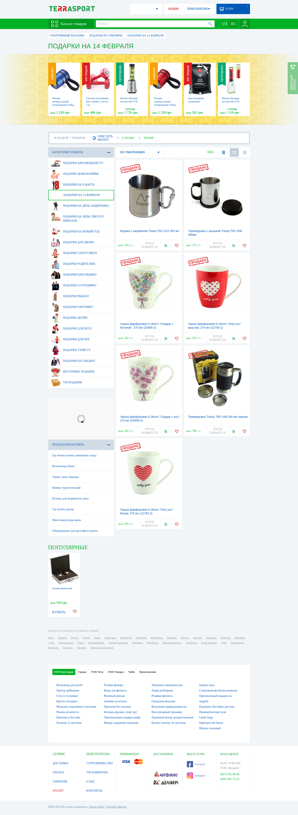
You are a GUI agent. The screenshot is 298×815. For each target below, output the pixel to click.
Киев (50, 637)
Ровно (81, 642)
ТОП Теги (97, 671)
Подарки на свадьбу (73, 361)
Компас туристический (66, 487)
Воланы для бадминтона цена (70, 498)
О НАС (90, 781)
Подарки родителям (73, 264)
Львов (97, 637)
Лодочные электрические (167, 685)
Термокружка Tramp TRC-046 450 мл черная (218, 416)
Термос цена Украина (65, 477)
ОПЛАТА (59, 772)
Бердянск (68, 647)
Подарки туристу (71, 350)
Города (82, 671)
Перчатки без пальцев (117, 706)
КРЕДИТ (58, 790)
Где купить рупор (63, 509)
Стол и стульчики (67, 695)
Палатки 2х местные (69, 722)
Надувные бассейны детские (216, 706)
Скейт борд (206, 717)
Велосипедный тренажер (166, 712)
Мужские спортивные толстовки (76, 706)
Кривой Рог (126, 637)
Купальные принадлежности (168, 706)
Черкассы (225, 637)
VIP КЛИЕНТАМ (97, 772)
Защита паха (206, 685)
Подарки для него (71, 328)
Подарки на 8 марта (73, 184)
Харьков (62, 637)
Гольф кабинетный (62, 588)
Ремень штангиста (67, 712)
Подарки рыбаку (70, 296)
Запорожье (110, 637)
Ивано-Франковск (171, 642)
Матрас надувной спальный (121, 722)
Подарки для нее (70, 339)
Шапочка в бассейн (68, 717)
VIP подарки (66, 382)
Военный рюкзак (114, 695)
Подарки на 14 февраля (75, 195)
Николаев (141, 637)
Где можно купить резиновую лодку (74, 455)
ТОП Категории (64, 671)
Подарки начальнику (74, 274)
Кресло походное (67, 701)
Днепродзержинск (118, 642)
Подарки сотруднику (74, 285)
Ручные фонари (113, 685)
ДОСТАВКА (60, 763)
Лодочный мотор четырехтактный (172, 717)
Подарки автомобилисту (77, 163)
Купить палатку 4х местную (168, 722)
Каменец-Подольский (101, 647)
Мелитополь (237, 642)
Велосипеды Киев (63, 466)
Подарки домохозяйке (75, 174)
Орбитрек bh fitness (211, 722)
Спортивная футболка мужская (218, 690)
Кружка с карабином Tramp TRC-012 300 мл (149, 231)
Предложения (147, 671)
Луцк (223, 642)
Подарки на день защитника (80, 206)
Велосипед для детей (69, 685)
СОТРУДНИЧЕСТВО (99, 763)
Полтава (197, 637)
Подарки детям (69, 318)
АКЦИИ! (173, 8)
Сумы (51, 642)
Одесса (74, 637)
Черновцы (137, 642)
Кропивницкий (96, 642)
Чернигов (211, 637)
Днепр (86, 637)
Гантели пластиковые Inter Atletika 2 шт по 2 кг (97, 101)
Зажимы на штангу (115, 701)
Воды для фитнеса (115, 690)
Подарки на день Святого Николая (77, 217)
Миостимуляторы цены (66, 520)
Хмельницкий (66, 642)
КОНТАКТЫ (94, 790)
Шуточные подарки (73, 372)
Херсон (185, 637)
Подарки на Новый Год (75, 231)
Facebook (196, 764)
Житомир (240, 637)
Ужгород (81, 647)
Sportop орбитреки (67, 690)
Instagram (196, 775)
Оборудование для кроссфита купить (75, 530)
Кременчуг (152, 642)
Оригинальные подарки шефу (122, 717)
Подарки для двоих (72, 242)
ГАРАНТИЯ (60, 781)
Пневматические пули (212, 712)
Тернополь (191, 642)
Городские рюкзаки (163, 701)
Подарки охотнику (72, 307)
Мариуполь (157, 637)
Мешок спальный (210, 728)
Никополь (53, 647)
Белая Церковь (209, 642)
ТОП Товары (116, 671)
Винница (171, 637)
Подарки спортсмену (74, 253)
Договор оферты (116, 806)
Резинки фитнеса (162, 695)
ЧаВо (131, 671)
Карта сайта (97, 806)
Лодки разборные (162, 690)
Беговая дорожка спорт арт (120, 712)
